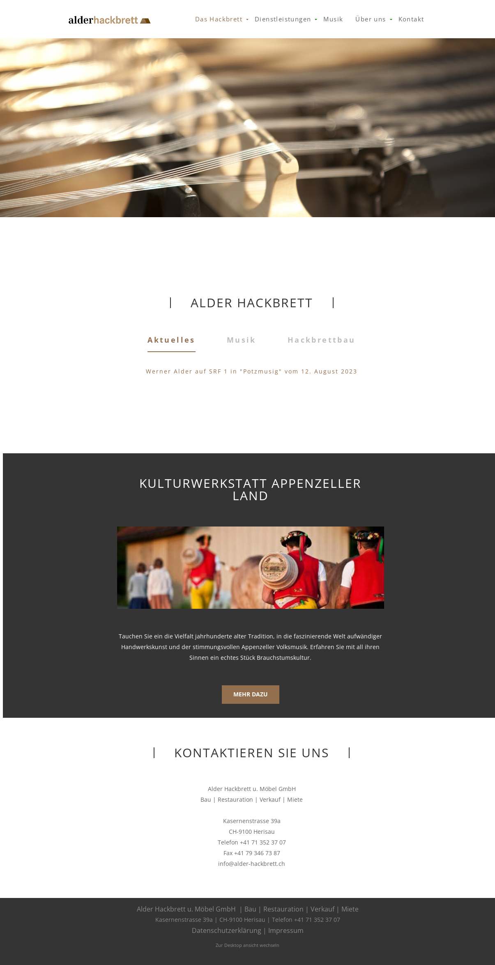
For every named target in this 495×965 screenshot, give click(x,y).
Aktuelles (171, 339)
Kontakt (411, 19)
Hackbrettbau (322, 340)
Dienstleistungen (283, 19)
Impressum (286, 930)
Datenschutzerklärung (226, 930)
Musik (333, 19)
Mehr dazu (250, 694)
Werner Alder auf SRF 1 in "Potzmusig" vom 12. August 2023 (251, 371)
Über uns (370, 19)
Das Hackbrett (218, 19)
